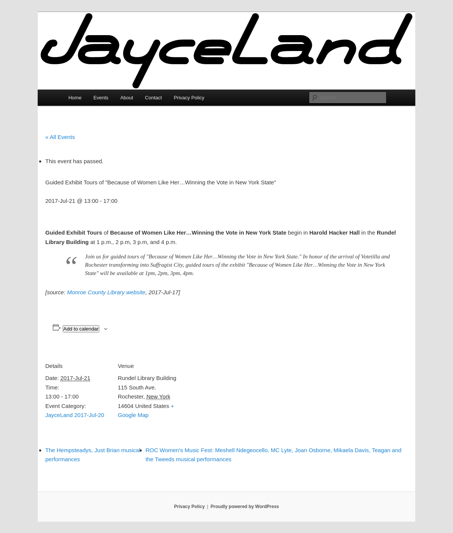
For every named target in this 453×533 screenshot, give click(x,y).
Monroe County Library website (106, 292)
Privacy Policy (189, 97)
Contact (153, 97)
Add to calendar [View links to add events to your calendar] (81, 329)
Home (75, 97)
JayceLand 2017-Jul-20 (74, 415)
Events (100, 97)
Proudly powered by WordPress (245, 506)
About (126, 97)
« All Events (60, 137)
